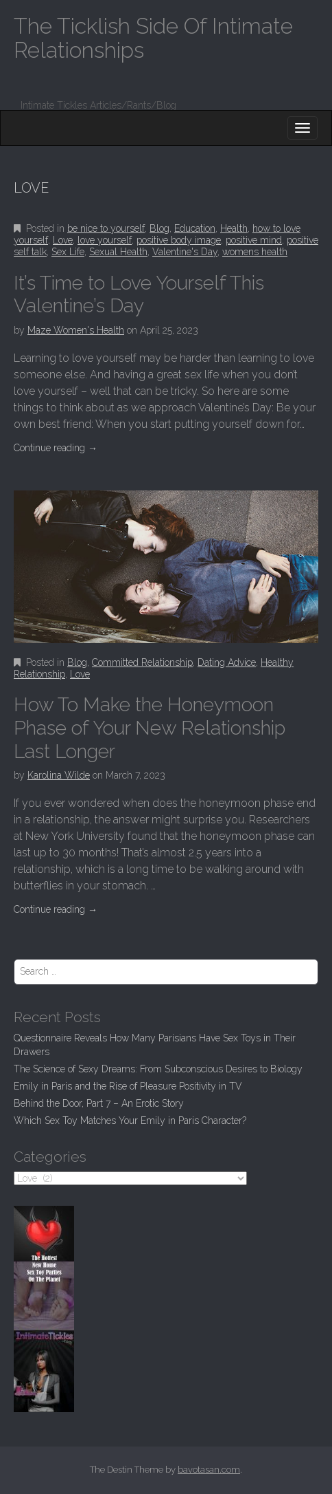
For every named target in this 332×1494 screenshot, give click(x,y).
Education (194, 228)
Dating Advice (227, 662)
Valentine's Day (184, 251)
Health (234, 228)
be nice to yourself (106, 228)
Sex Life (67, 251)
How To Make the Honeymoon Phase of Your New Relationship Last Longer (149, 727)
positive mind (254, 240)
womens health (254, 251)
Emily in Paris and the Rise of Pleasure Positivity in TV (128, 1086)
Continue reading (55, 447)
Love (63, 240)
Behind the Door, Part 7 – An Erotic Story (99, 1103)
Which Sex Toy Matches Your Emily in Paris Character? (130, 1120)
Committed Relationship (142, 662)
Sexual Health (118, 251)
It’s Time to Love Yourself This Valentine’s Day (139, 295)
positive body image (179, 240)
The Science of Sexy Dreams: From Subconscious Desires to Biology (158, 1068)
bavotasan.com (209, 1469)
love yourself (105, 240)
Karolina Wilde (58, 775)
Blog (159, 228)
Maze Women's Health (75, 330)
